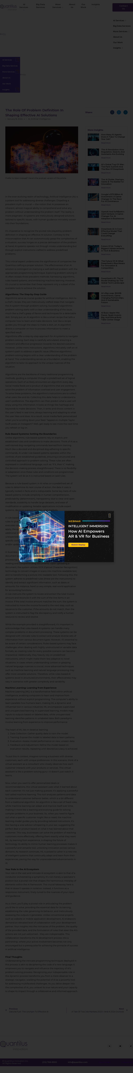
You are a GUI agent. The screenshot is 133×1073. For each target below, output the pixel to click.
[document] (66, 536)
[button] (109, 515)
